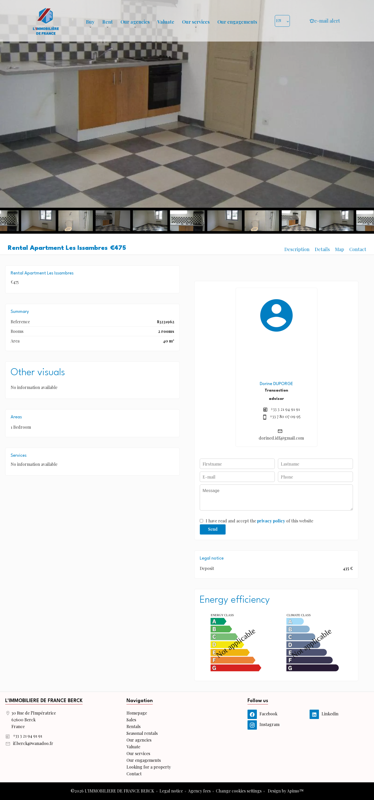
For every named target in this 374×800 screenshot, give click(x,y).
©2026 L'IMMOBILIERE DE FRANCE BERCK (112, 791)
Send (213, 529)
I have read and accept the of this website (259, 520)
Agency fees (199, 791)
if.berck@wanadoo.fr (33, 743)
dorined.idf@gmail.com (281, 438)
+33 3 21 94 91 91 (285, 409)
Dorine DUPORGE (276, 384)
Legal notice (171, 791)
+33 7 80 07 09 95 (285, 416)
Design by (285, 791)
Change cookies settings (239, 791)
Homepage (46, 20)
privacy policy (271, 520)
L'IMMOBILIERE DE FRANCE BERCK (44, 700)
